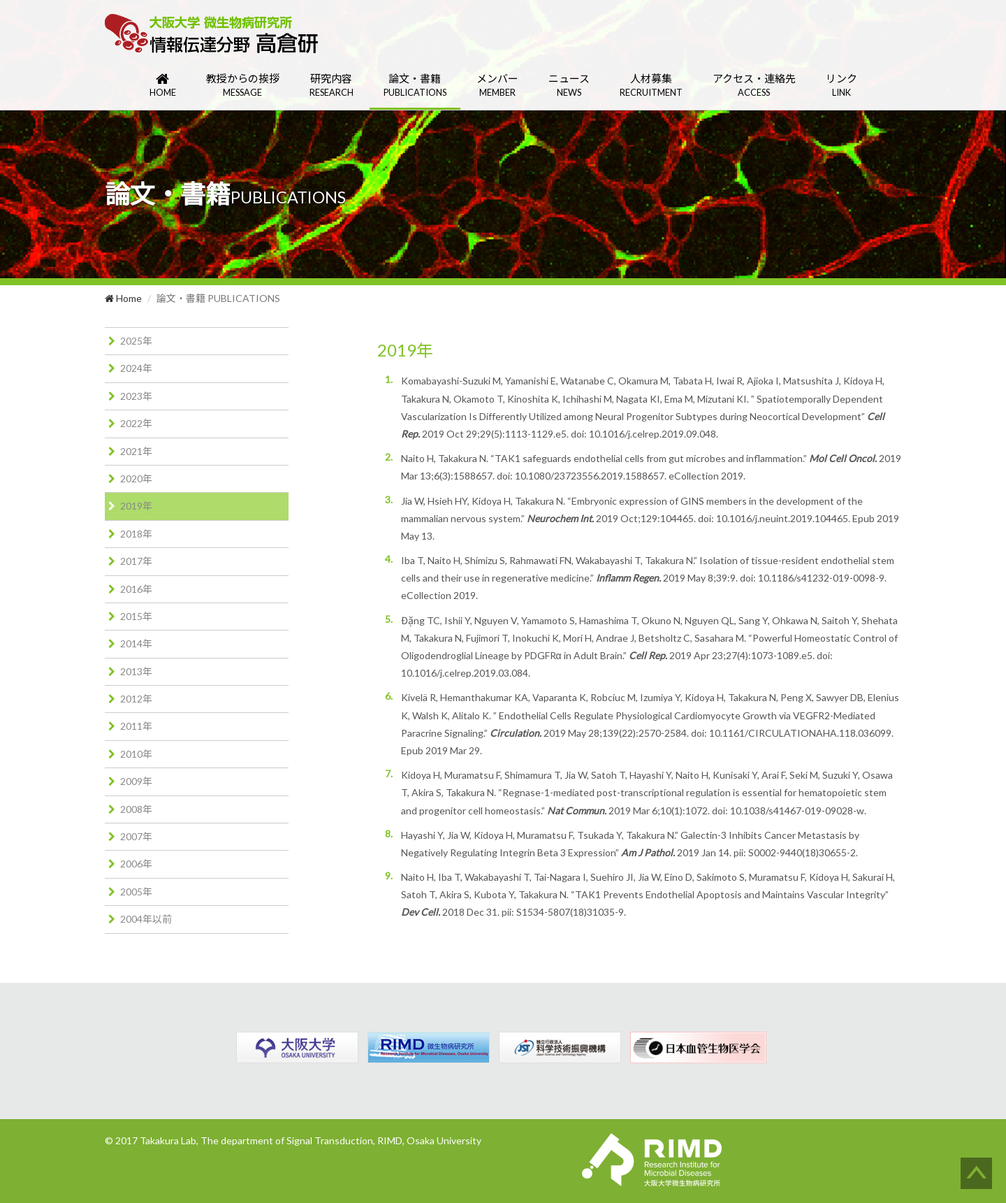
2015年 (136, 616)
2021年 (136, 451)
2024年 (136, 368)
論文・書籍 (415, 85)
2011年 (136, 726)
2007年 (136, 836)
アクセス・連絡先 (754, 85)
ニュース (569, 85)
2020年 (136, 478)
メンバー (497, 85)
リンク (841, 85)
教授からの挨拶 (242, 85)
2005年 (136, 892)
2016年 (136, 589)
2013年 (136, 671)
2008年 (136, 809)
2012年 (136, 699)
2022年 (136, 423)
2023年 (136, 396)
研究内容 (331, 85)
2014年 (136, 643)
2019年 (136, 506)
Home (123, 298)
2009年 (136, 781)
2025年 (136, 341)
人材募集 (651, 85)
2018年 (136, 534)
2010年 (136, 754)
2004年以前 (146, 919)
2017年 (136, 561)
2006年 (136, 864)
